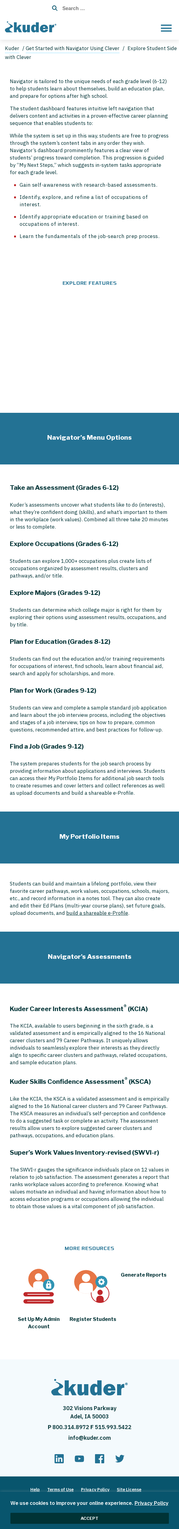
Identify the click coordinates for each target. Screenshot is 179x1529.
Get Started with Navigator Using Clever (73, 48)
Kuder (12, 48)
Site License (129, 1489)
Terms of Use (60, 1489)
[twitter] (119, 1461)
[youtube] (79, 1461)
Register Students (93, 1319)
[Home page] (32, 26)
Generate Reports (143, 1275)
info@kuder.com (89, 1437)
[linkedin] (59, 1461)
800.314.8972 (71, 1427)
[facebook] (99, 1461)
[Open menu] (166, 28)
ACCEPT (89, 1518)
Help (35, 1489)
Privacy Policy (152, 1503)
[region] (89, 1510)
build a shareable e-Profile (97, 913)
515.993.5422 (113, 1427)
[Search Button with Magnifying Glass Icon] (53, 8)
